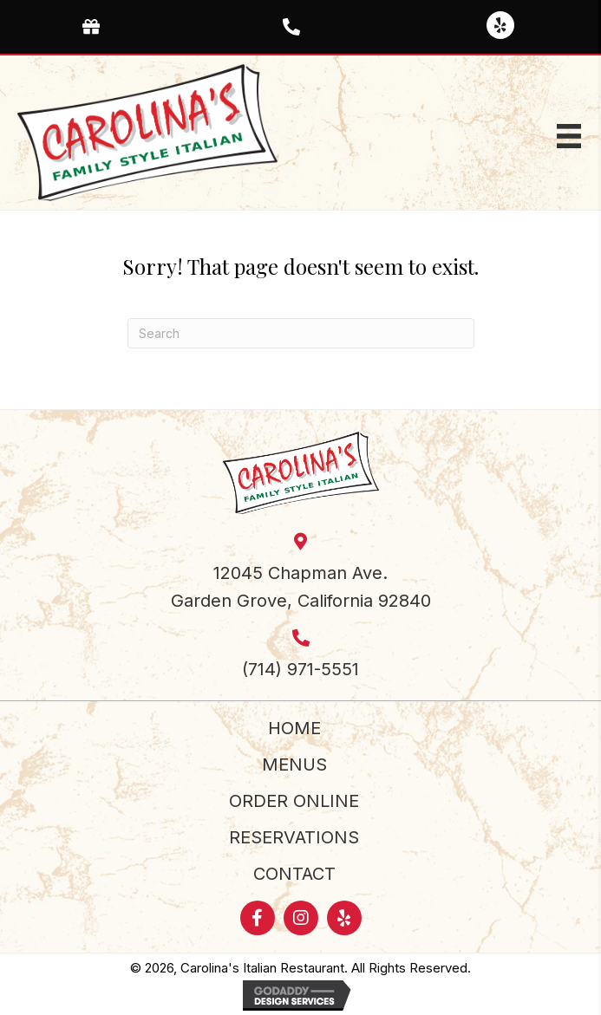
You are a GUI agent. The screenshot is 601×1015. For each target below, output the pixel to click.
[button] (500, 25)
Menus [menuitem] (294, 764)
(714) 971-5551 (300, 669)
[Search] (300, 333)
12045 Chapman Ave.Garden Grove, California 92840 (301, 587)
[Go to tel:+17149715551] (300, 25)
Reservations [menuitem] (294, 837)
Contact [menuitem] (294, 873)
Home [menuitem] (294, 728)
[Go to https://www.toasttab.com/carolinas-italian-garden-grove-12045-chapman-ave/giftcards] (99, 25)
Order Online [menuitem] (294, 801)
